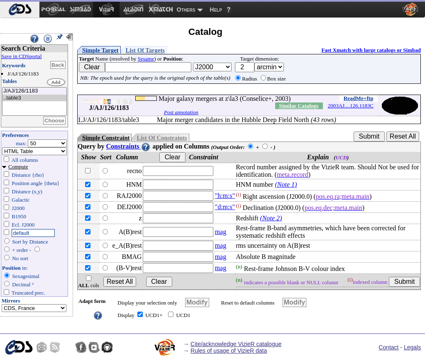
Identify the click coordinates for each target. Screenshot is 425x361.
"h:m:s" (225, 195)
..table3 (34, 98)
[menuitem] (19, 9)
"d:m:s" (225, 206)
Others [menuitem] (186, 9)
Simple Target (100, 50)
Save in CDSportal (21, 56)
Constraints (128, 146)
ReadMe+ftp (359, 98)
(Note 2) (271, 218)
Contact (388, 347)
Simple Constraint (105, 137)
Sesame (146, 59)
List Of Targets (145, 50)
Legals (412, 347)
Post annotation (181, 112)
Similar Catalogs (298, 105)
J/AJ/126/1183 (34, 91)
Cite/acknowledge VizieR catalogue (236, 344)
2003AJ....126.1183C (351, 105)
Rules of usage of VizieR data (229, 350)
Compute (18, 166)
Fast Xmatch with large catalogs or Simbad (371, 50)
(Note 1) (286, 184)
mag (221, 231)
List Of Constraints (162, 137)
